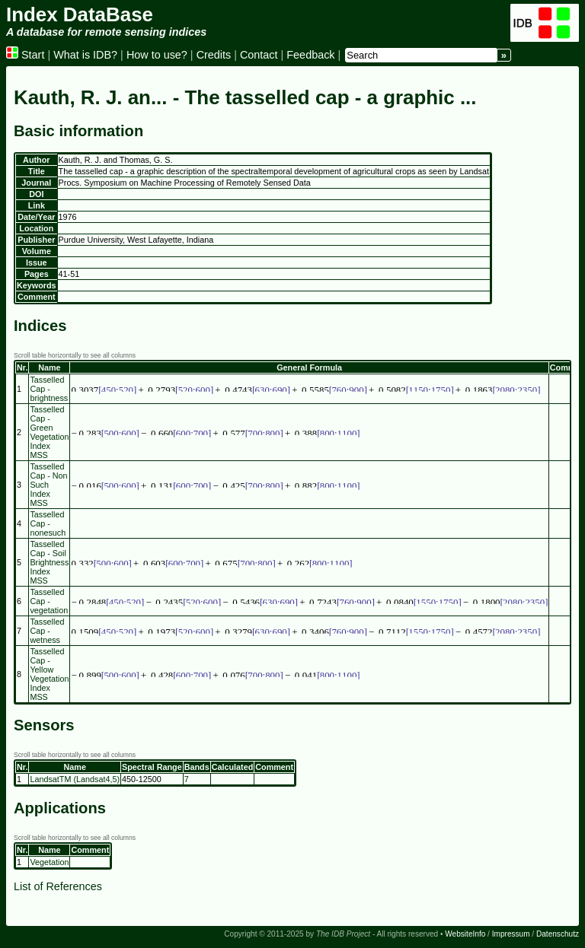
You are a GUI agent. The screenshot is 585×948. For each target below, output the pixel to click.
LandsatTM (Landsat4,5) (75, 779)
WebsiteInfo (465, 934)
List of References (58, 886)
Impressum (511, 934)
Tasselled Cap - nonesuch (48, 523)
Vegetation (49, 862)
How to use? (156, 55)
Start (25, 55)
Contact (259, 55)
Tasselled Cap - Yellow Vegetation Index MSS (49, 674)
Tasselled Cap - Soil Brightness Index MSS (49, 562)
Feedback (310, 55)
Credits (214, 55)
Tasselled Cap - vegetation (49, 601)
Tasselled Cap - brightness (49, 388)
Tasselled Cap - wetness (47, 630)
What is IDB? (85, 55)
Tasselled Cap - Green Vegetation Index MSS (49, 432)
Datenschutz (557, 934)
